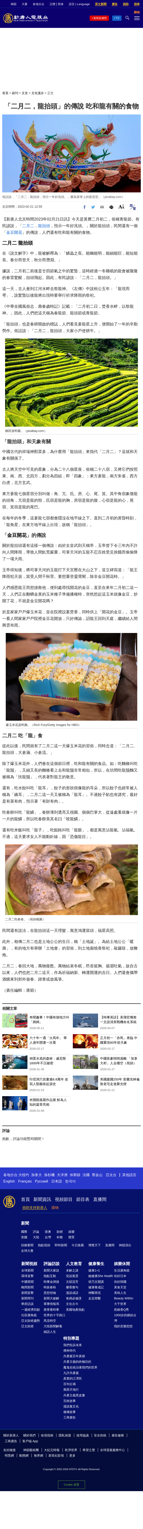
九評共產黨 (71, 1373)
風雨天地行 (71, 1389)
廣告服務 (118, 1435)
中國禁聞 (27, 1281)
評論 (36, 1231)
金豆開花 (14, 232)
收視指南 (47, 1435)
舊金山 (97, 1175)
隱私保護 (65, 1435)
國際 (24, 1231)
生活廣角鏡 (121, 1270)
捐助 (126, 4)
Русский (41, 1181)
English (9, 1181)
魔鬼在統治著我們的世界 (80, 1367)
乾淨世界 (71, 1450)
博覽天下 (94, 1245)
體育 (71, 1237)
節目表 (82, 1199)
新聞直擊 (27, 1293)
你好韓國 (120, 1281)
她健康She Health (100, 1276)
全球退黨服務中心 (112, 1450)
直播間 (99, 1199)
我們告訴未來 (72, 1345)
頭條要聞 (27, 1245)
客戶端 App (30, 1441)
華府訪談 (27, 1304)
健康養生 (96, 1264)
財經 (60, 1231)
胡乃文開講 (96, 1281)
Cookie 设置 (71, 1484)
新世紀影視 (56, 1455)
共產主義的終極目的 (77, 1361)
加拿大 (36, 1175)
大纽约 (23, 1175)
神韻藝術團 (31, 1450)
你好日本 (120, 1276)
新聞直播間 (100, 18)
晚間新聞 (27, 1287)
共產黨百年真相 (74, 1356)
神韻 (13, 4)
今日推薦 (78, 1245)
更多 (72, 1455)
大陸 (36, 1237)
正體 (52, 4)
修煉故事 (69, 1412)
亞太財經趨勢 (30, 1320)
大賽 (24, 4)
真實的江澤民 (72, 1378)
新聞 (25, 1223)
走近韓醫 (94, 1298)
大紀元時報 (52, 1450)
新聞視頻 (29, 1264)
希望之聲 (89, 1450)
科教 (60, 1237)
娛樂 (71, 1231)
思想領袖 (50, 1293)
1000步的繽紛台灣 (125, 1317)
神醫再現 (94, 1293)
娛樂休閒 (122, 1264)
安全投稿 (100, 1435)
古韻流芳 (72, 1281)
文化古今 (72, 1304)
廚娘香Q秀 (121, 1309)
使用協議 (82, 1435)
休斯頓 (75, 1175)
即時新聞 (61, 1245)
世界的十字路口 (54, 1315)
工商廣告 (69, 1417)
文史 (25, 93)
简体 (61, 4)
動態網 (24, 1455)
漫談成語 (72, 1293)
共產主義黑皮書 (74, 1395)
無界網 (38, 1455)
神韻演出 (125, 1245)
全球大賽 (27, 1250)
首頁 (5, 93)
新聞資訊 (42, 1199)
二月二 (28, 226)
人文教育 (74, 1264)
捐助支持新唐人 (34, 1208)
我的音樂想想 (123, 1326)
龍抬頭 (44, 226)
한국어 (70, 1181)
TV (117, 18)
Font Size (121, 206)
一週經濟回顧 (30, 1309)
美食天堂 (120, 1287)
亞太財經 (27, 1326)
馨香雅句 (72, 1287)
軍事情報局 (51, 1304)
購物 (55, 1208)
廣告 (115, 4)
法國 (86, 1175)
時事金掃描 (51, 1281)
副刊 (15, 93)
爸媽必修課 (73, 1298)
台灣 (48, 1237)
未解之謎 (72, 1270)
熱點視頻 (44, 1245)
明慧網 (9, 1455)
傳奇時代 (69, 1350)
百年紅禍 (69, 1384)
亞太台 (111, 1175)
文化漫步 (37, 93)
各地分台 (38, 4)
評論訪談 (52, 1264)
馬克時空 (50, 1320)
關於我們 (29, 1435)
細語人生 (50, 1332)
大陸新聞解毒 (53, 1326)
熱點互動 (50, 1276)
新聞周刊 (27, 1298)
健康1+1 (94, 1270)
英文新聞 (100, 4)
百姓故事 (69, 1401)
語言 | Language (79, 4)
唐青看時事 (51, 1309)
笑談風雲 (72, 1276)
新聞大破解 (51, 1298)
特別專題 (71, 1338)
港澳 (48, 1231)
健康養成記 (96, 1287)
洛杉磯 (49, 1175)
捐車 (137, 4)
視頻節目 (64, 1199)
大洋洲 (62, 1175)
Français (25, 1181)
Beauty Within (123, 1298)
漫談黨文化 (71, 1406)
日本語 (56, 1181)
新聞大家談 (51, 1270)
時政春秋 (50, 1287)
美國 (24, 1237)
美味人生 (120, 1293)
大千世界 (120, 1304)
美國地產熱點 (75, 1309)
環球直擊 (27, 1276)
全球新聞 (27, 1270)
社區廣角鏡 (29, 1315)
